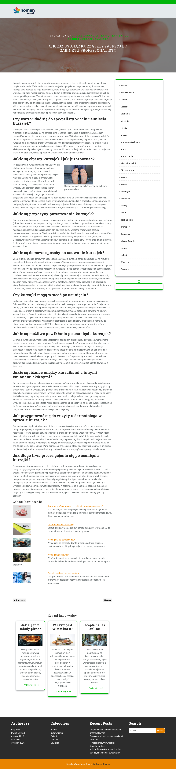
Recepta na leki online (94, 627)
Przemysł (125, 191)
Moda (123, 149)
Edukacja (125, 114)
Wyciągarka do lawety (58, 555)
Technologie (127, 220)
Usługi (124, 255)
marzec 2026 (17, 700)
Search (160, 695)
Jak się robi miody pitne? (30, 627)
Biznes (124, 85)
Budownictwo (127, 92)
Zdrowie (63, 36)
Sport (123, 212)
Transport (125, 227)
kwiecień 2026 (18, 697)
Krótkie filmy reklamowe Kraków (105, 714)
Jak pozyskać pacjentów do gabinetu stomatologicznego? (75, 506)
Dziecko (125, 107)
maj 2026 (15, 694)
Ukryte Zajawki (128, 241)
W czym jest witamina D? (62, 627)
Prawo (124, 184)
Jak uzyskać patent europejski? (105, 717)
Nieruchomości (128, 163)
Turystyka (125, 234)
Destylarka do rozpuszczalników (63, 573)
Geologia (125, 121)
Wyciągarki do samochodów (61, 539)
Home (51, 36)
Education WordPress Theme (88, 764)
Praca (124, 177)
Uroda (124, 248)
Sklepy (124, 205)
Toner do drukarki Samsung (61, 524)
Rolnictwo (125, 198)
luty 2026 (15, 704)
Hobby (124, 128)
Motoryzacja (127, 156)
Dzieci (124, 99)
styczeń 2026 (18, 707)
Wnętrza (125, 262)
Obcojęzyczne (127, 170)
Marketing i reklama (130, 142)
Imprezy (124, 135)
